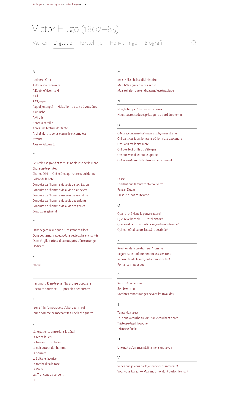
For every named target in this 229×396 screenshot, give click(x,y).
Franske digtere (53, 4)
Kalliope (37, 4)
